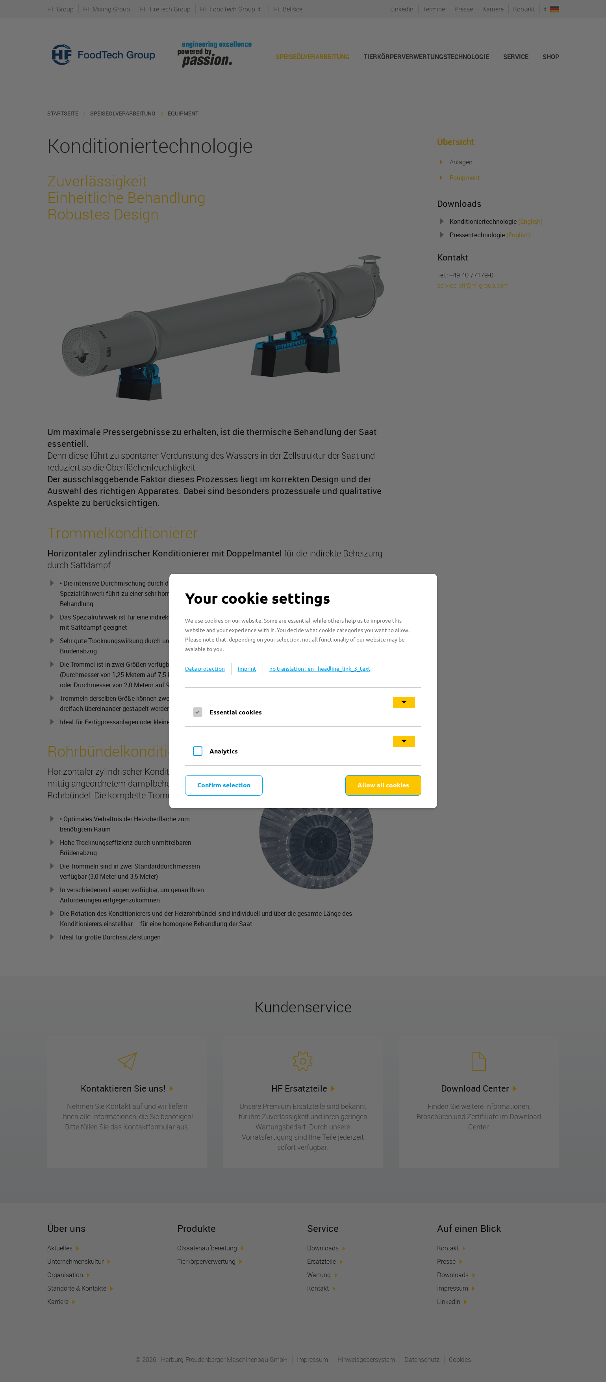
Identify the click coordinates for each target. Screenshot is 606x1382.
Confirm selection (223, 785)
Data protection (205, 668)
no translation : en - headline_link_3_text (320, 668)
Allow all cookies (383, 785)
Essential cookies (235, 712)
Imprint (247, 668)
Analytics (223, 751)
